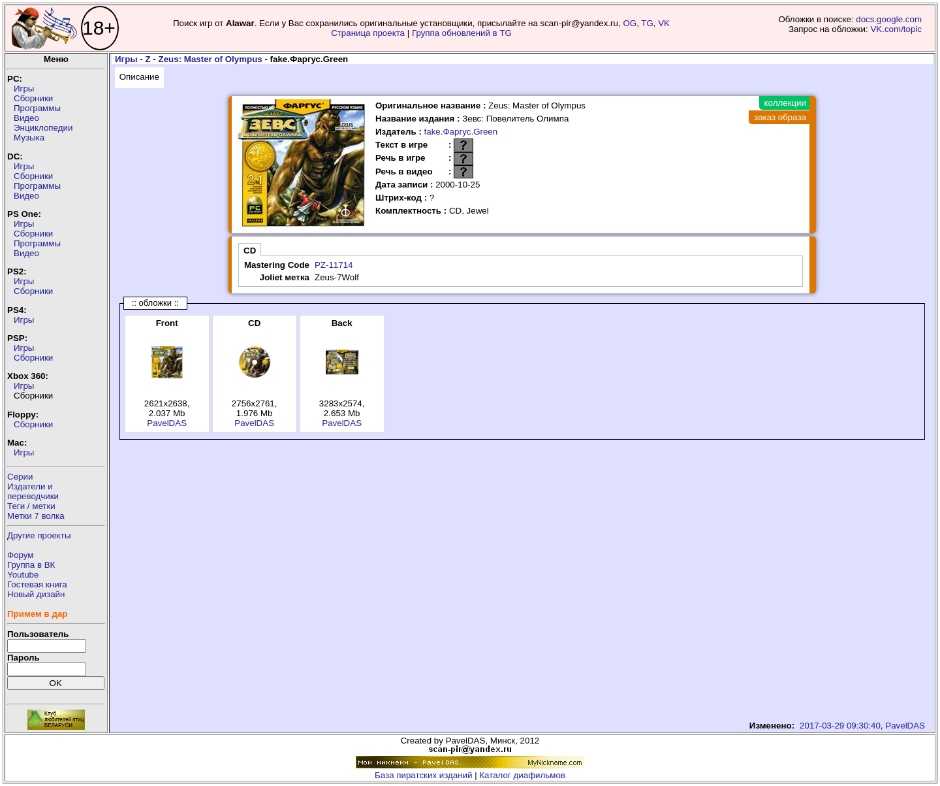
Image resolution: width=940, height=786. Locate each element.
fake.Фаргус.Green (461, 132)
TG (647, 23)
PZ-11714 (334, 265)
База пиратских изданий (423, 775)
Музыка (29, 137)
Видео (26, 118)
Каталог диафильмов (522, 775)
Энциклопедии (43, 128)
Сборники (33, 98)
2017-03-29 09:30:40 (840, 725)
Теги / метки (31, 506)
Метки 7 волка (36, 516)
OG (629, 23)
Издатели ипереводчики (33, 491)
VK (664, 23)
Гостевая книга (37, 584)
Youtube (23, 575)
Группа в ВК (31, 565)
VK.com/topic (896, 29)
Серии (20, 477)
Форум (20, 555)
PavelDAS (167, 423)
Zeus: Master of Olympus (210, 59)
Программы (37, 108)
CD (249, 250)
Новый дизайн (36, 594)
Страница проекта (368, 33)
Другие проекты (39, 535)
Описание (139, 77)
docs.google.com (889, 19)
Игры (24, 88)
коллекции (785, 103)
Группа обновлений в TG (462, 33)
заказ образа (780, 117)
